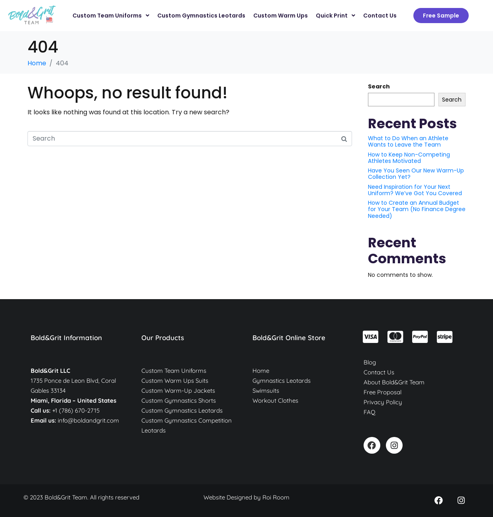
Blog (370, 362)
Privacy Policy (383, 402)
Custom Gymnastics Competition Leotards (186, 425)
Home (260, 370)
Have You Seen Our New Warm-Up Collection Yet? (416, 173)
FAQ (370, 412)
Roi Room (276, 497)
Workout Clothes (275, 400)
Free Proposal (382, 392)
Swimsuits (265, 390)
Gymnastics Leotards (281, 380)
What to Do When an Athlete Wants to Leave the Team (408, 141)
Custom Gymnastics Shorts (178, 400)
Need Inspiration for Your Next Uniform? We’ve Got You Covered (415, 190)
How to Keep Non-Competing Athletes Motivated (409, 158)
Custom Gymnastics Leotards (182, 410)
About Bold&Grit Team (394, 382)
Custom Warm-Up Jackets (178, 390)
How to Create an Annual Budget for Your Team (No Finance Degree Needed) (417, 209)
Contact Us (379, 372)
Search (379, 86)
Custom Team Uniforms (173, 370)
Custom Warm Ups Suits (174, 380)
